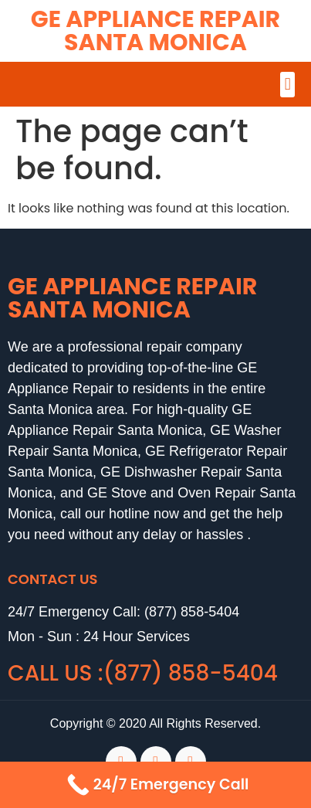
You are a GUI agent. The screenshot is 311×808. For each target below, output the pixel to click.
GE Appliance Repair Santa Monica (155, 31)
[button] (287, 84)
